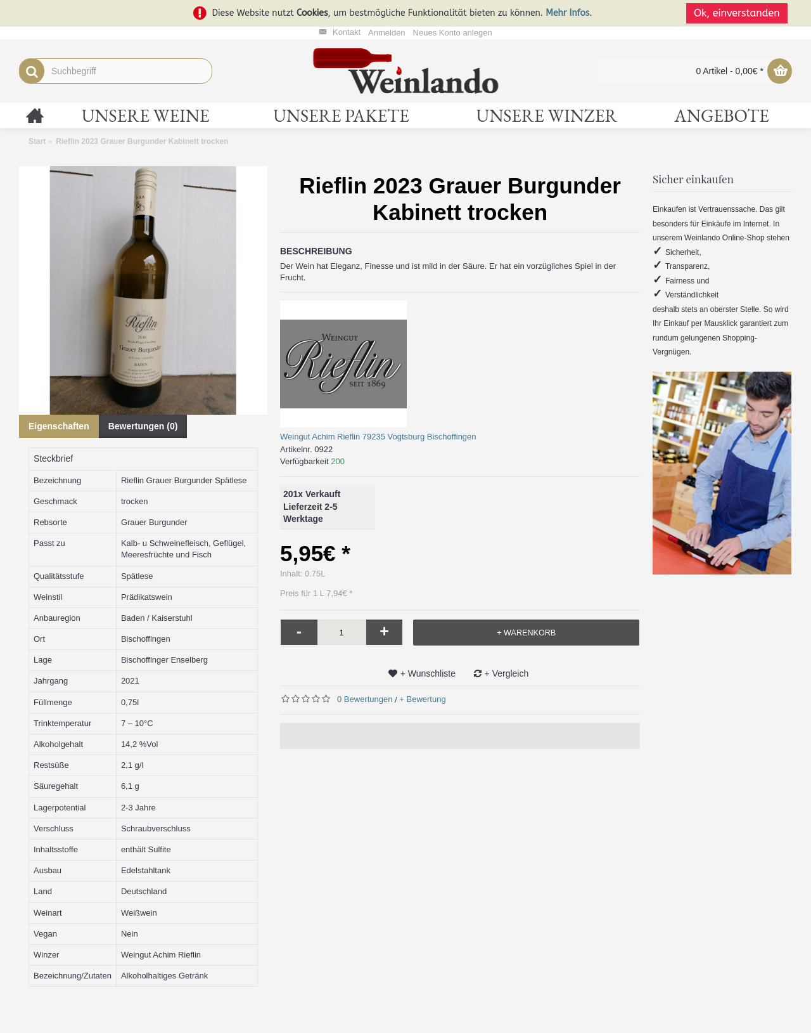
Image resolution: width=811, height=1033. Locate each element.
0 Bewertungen (364, 699)
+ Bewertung (422, 699)
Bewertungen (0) (143, 426)
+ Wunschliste (428, 673)
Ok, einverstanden (741, 13)
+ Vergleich (507, 673)
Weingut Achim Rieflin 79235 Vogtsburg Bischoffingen (378, 436)
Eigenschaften (59, 426)
